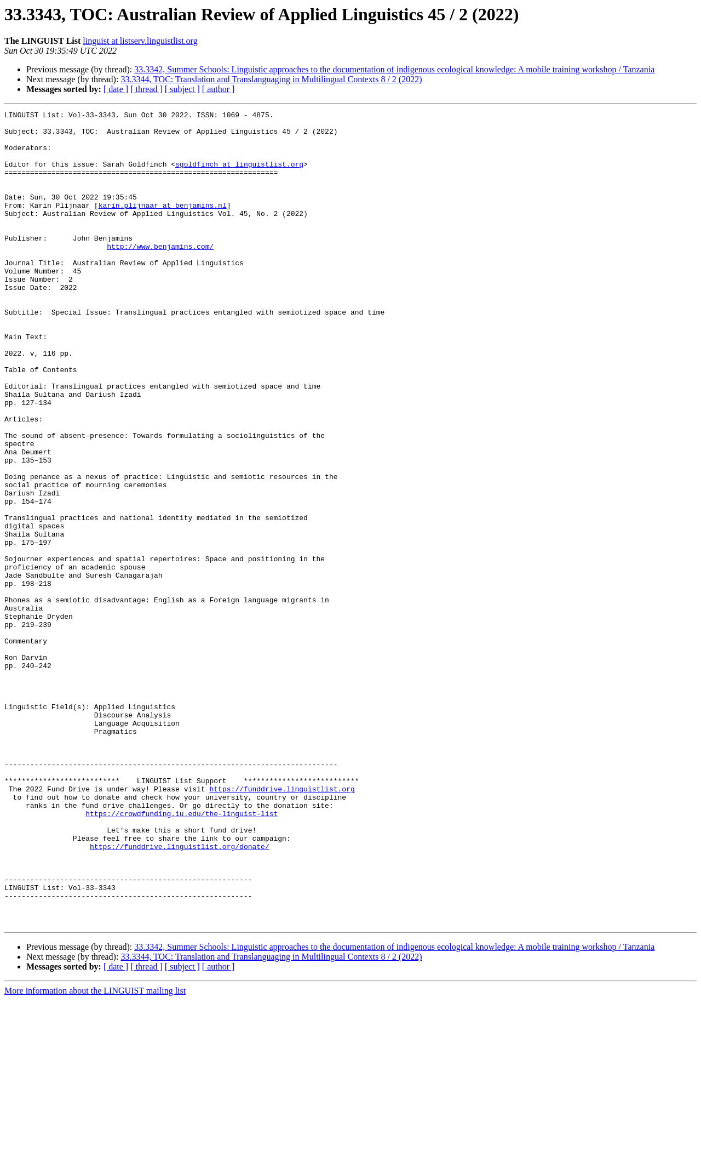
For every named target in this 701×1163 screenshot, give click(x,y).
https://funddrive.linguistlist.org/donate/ (179, 994)
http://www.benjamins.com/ (160, 274)
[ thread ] (146, 89)
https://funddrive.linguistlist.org (281, 925)
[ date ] (116, 89)
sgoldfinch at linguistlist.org (239, 175)
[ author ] (218, 89)
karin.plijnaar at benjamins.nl (163, 225)
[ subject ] (182, 89)
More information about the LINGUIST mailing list (95, 1153)
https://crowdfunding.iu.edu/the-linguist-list (181, 955)
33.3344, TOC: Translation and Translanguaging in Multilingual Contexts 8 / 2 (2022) (271, 79)
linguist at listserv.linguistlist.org (140, 40)
